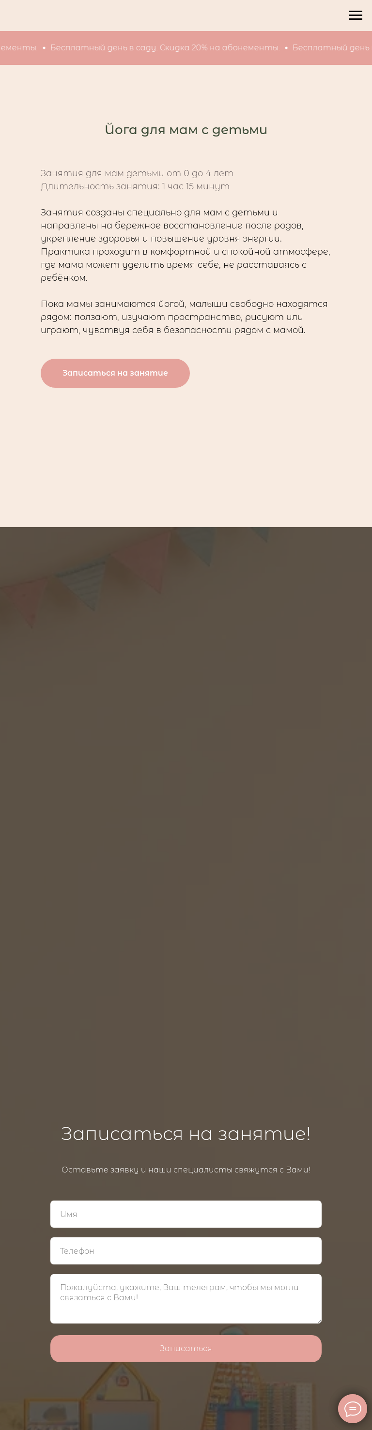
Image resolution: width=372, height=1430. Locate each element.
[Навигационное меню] (355, 15)
